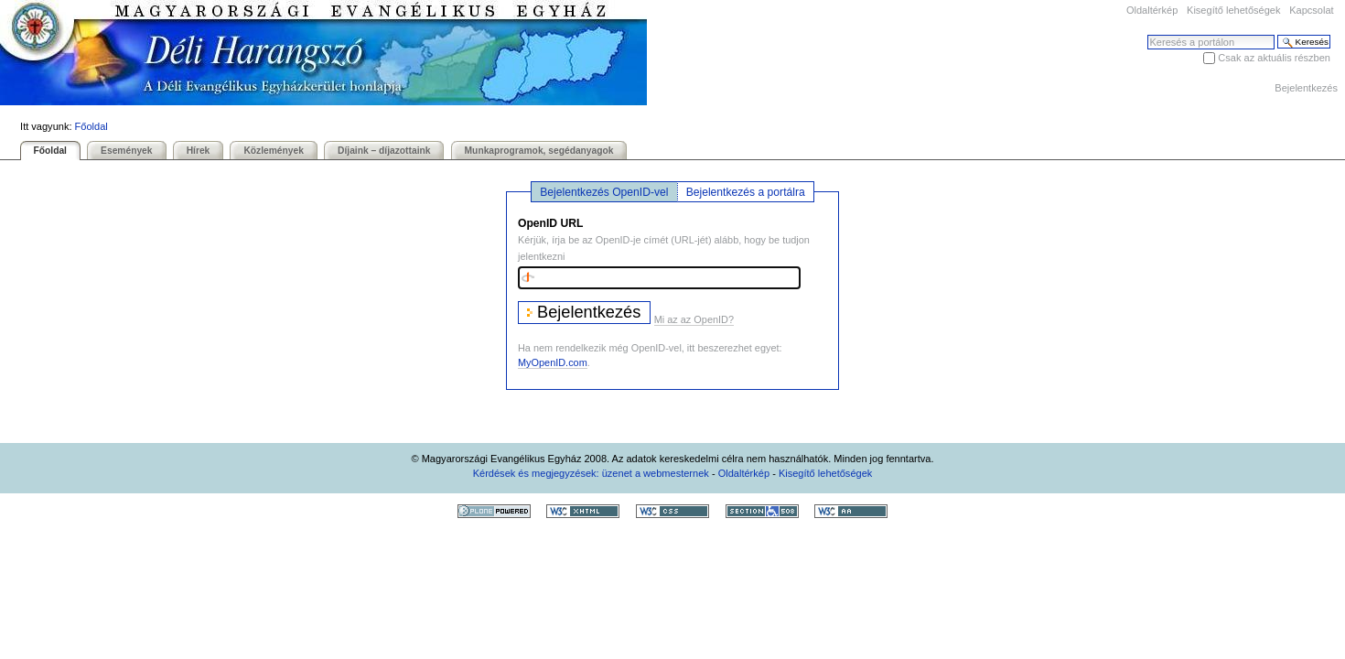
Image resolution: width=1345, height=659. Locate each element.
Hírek (198, 151)
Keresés (1146, 34)
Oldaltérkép (1152, 10)
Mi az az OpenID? (694, 319)
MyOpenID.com (552, 362)
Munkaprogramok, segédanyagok (539, 151)
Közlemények (273, 151)
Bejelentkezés (1306, 87)
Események (126, 151)
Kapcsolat (1311, 10)
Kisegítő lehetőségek (1233, 10)
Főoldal (91, 126)
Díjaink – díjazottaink (384, 151)
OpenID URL (550, 223)
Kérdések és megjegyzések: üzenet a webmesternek (591, 473)
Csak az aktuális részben (1274, 57)
